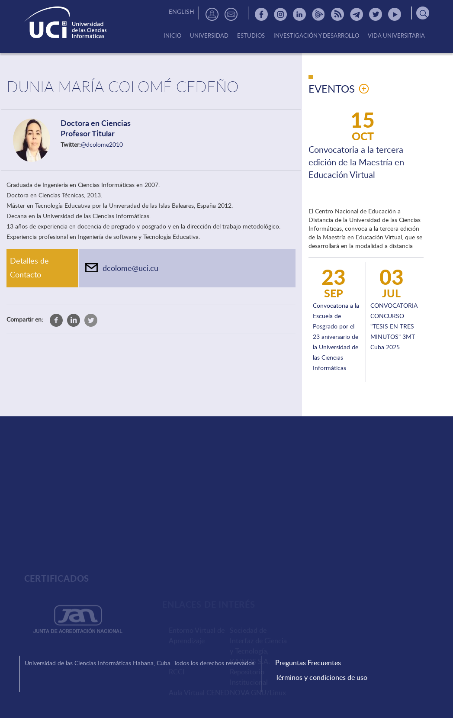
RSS (337, 14)
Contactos (231, 14)
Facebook (261, 14)
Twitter (375, 14)
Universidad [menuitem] (209, 35)
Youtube (394, 14)
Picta (318, 14)
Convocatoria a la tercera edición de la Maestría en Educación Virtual (356, 161)
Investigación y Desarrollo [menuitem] (316, 35)
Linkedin (299, 14)
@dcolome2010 (102, 144)
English (181, 11)
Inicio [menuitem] (172, 35)
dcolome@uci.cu (130, 268)
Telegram (356, 14)
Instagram (280, 14)
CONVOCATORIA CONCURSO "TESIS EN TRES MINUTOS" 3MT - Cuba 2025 (394, 326)
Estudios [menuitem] (251, 35)
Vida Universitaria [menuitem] (396, 35)
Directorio (212, 14)
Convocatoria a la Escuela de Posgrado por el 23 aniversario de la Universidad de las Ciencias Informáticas (336, 336)
